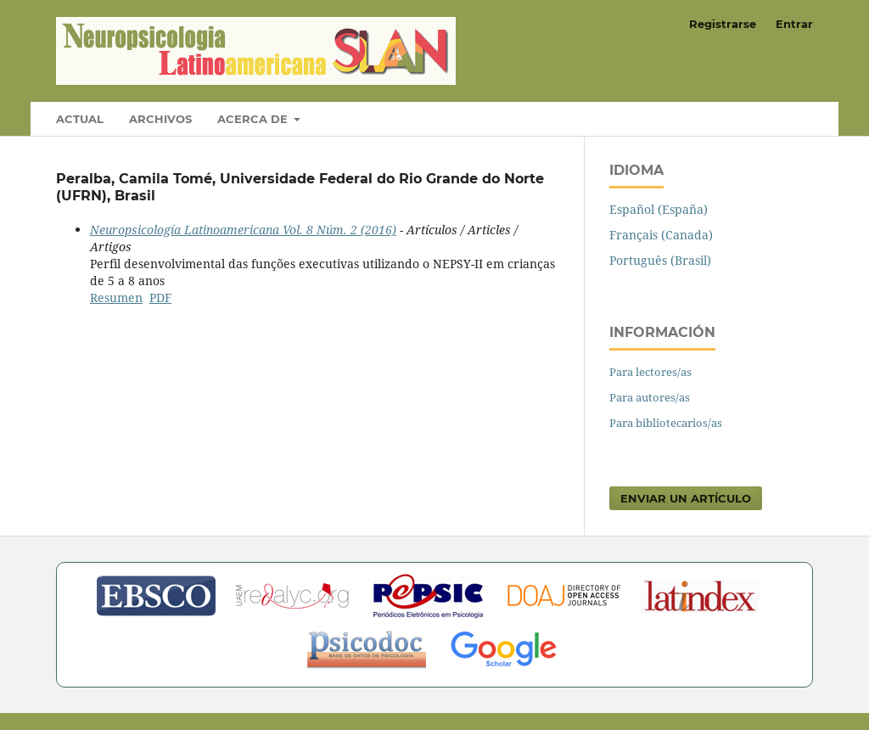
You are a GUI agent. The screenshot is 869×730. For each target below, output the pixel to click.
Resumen (116, 297)
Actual (80, 119)
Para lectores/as (650, 371)
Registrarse (722, 24)
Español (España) (658, 209)
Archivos (160, 119)
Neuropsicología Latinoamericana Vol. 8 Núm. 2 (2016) (243, 230)
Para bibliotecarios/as (665, 422)
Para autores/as (649, 397)
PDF (160, 297)
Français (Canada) (661, 235)
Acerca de (254, 119)
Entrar (794, 24)
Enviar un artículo (685, 498)
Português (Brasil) (660, 260)
